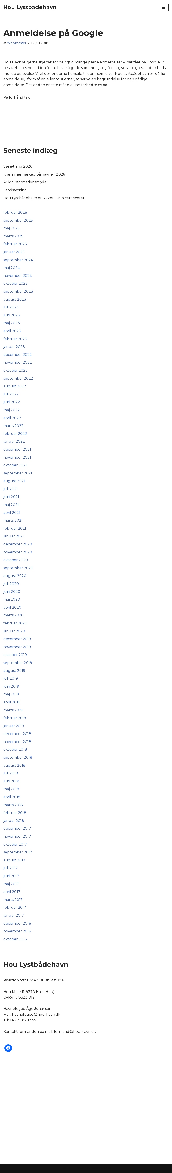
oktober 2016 (15, 939)
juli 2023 (11, 307)
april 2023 (12, 331)
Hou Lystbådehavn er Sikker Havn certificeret (43, 198)
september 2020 (18, 568)
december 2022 (17, 355)
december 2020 (17, 544)
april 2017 (11, 892)
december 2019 (17, 639)
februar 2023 (15, 339)
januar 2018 (13, 821)
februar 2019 (14, 718)
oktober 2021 (15, 465)
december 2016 (17, 923)
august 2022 (14, 386)
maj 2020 (11, 599)
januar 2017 (13, 915)
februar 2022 (15, 434)
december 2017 (17, 828)
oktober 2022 (15, 370)
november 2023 (17, 276)
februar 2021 (14, 528)
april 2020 (12, 607)
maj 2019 (11, 694)
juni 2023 (11, 315)
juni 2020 (11, 592)
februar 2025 (15, 244)
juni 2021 (11, 497)
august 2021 (14, 481)
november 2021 (17, 457)
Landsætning (15, 190)
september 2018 (17, 757)
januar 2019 (13, 726)
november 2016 (17, 931)
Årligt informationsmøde (25, 182)
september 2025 (18, 220)
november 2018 (17, 742)
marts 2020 (13, 615)
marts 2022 (13, 426)
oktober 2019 (15, 655)
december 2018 (17, 734)
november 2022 (17, 362)
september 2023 (18, 291)
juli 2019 (10, 678)
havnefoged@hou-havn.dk (36, 1014)
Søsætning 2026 (17, 166)
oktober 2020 (15, 560)
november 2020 (17, 552)
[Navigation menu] (163, 7)
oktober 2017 (15, 844)
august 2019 (14, 671)
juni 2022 (11, 402)
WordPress (101, 1168)
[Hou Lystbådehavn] (30, 7)
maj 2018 (11, 789)
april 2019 (11, 702)
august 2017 (14, 860)
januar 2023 (14, 347)
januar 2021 (13, 536)
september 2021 (17, 473)
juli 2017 (10, 868)
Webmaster (16, 43)
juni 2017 (11, 876)
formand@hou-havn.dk (75, 1031)
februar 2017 (14, 907)
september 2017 (17, 852)
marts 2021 (13, 520)
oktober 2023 (15, 283)
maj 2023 (11, 323)
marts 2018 (13, 805)
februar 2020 (15, 623)
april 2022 (12, 418)
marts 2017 (13, 900)
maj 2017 (11, 884)
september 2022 (18, 378)
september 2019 (17, 663)
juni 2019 (11, 686)
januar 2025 (14, 252)
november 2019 (17, 647)
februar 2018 (14, 813)
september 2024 (18, 260)
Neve (66, 1168)
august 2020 (14, 576)
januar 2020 (14, 631)
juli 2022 (11, 394)
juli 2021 (10, 489)
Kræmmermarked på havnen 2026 (34, 174)
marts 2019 (13, 710)
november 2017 (17, 836)
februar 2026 (15, 212)
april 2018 (11, 797)
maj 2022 (11, 410)
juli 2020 (11, 584)
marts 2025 (13, 236)
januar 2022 (14, 441)
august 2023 (14, 299)
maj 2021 (11, 505)
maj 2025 (11, 228)
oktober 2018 (15, 749)
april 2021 (11, 513)
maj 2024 (11, 268)
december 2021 (17, 449)
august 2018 (14, 765)
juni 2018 (11, 781)
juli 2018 (10, 773)
